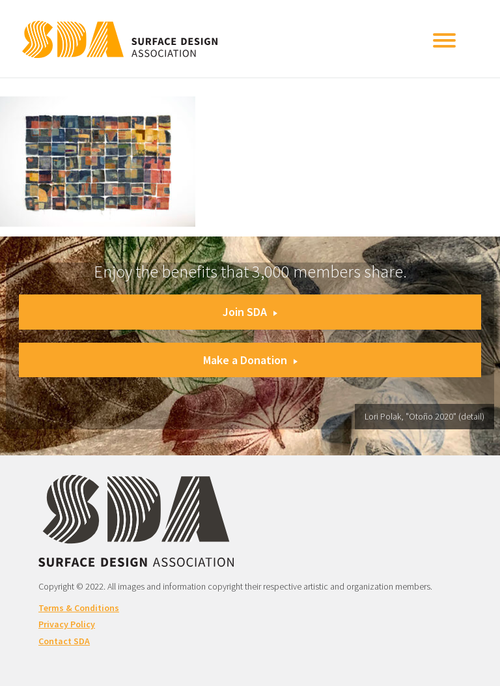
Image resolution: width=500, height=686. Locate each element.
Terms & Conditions (78, 608)
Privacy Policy (66, 624)
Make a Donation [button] (250, 359)
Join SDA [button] (250, 311)
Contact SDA (64, 641)
